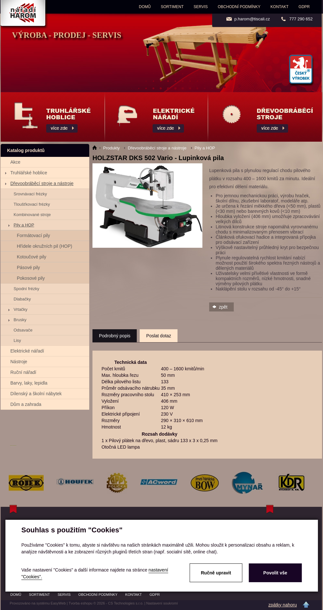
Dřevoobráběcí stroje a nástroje (41, 183)
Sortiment (172, 7)
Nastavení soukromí (162, 603)
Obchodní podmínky (239, 7)
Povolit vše (275, 572)
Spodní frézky (26, 288)
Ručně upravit (216, 572)
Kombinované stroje (32, 214)
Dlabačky (22, 299)
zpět (223, 307)
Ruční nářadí (23, 372)
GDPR (304, 7)
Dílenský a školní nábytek (36, 393)
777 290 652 (301, 18)
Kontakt (280, 7)
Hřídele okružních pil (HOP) (44, 246)
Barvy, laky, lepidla (29, 383)
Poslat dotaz (158, 335)
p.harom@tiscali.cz (252, 18)
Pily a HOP (24, 225)
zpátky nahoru (282, 604)
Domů (145, 7)
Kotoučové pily (31, 256)
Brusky (20, 319)
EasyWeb (58, 603)
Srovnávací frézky (30, 193)
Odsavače (23, 330)
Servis (201, 7)
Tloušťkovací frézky (32, 204)
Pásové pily (28, 267)
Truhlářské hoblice (28, 172)
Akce (15, 162)
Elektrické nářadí (27, 351)
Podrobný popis (114, 335)
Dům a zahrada (25, 404)
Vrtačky (20, 309)
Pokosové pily (31, 278)
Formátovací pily (33, 235)
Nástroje (18, 361)
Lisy (17, 340)
